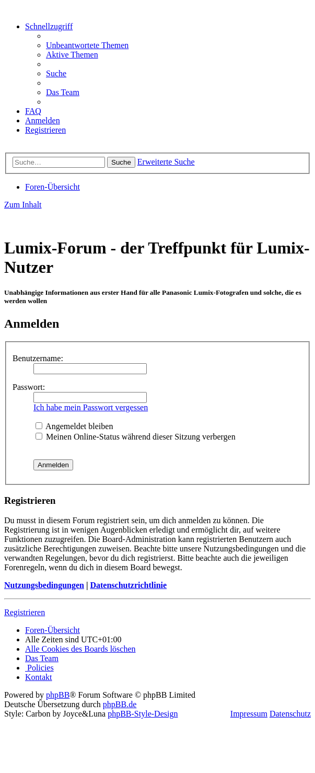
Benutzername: (38, 358)
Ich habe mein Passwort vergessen (90, 407)
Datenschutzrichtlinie (128, 585)
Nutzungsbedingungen (44, 585)
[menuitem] (87, 45)
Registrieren (24, 612)
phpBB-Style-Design (143, 713)
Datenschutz (290, 713)
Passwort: (29, 387)
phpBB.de (119, 704)
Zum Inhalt (23, 204)
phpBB (57, 694)
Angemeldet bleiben (74, 426)
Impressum (248, 713)
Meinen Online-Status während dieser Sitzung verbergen (136, 436)
